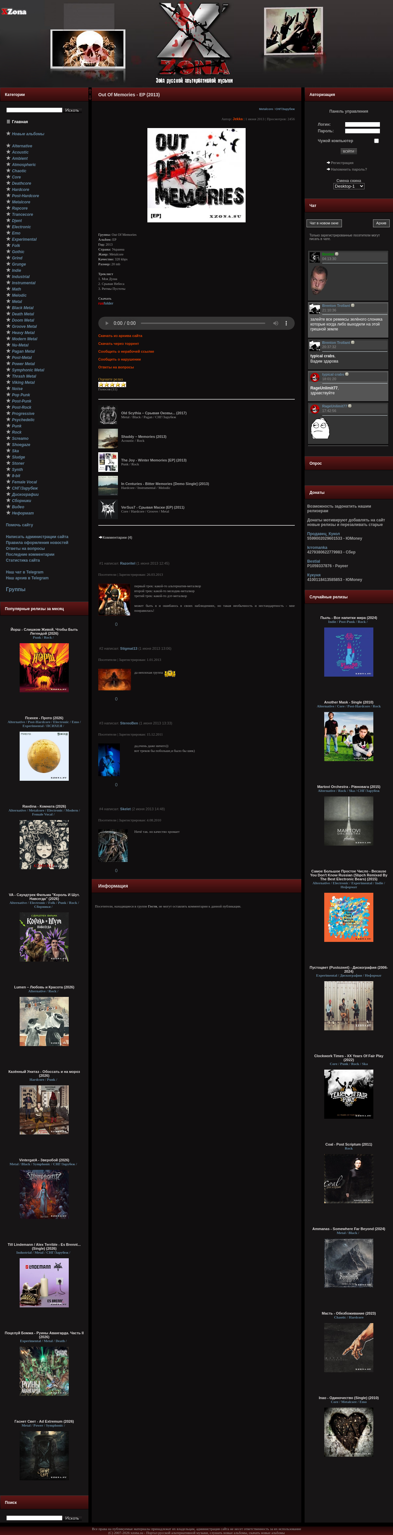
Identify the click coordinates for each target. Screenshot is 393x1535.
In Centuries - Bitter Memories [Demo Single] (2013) (165, 484)
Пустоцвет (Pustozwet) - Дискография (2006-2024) (349, 969)
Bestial (313, 561)
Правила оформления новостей (37, 542)
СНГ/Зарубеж (285, 109)
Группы (16, 589)
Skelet (125, 809)
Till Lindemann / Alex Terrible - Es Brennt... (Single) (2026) (44, 1246)
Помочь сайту (19, 525)
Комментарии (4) (115, 537)
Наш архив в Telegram (27, 578)
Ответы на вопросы (25, 548)
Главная (20, 122)
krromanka (317, 547)
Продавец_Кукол (323, 534)
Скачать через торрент (118, 344)
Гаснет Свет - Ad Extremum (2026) (44, 1421)
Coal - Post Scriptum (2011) (348, 1144)
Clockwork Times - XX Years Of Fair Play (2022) (348, 1058)
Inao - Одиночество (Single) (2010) (349, 1398)
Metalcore (266, 109)
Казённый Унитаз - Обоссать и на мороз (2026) (44, 1073)
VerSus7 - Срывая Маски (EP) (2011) (152, 507)
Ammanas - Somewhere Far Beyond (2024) (348, 1229)
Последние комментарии (30, 554)
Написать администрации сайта (37, 536)
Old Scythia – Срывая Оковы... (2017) (154, 413)
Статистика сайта (23, 560)
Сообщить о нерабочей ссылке (126, 351)
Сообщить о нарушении (119, 359)
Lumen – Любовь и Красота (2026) (44, 987)
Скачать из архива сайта (120, 336)
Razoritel (127, 563)
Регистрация (342, 163)
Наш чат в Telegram (25, 572)
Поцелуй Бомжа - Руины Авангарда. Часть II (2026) (44, 1335)
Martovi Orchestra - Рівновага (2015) (349, 787)
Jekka (238, 119)
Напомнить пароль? (349, 169)
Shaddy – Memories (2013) (143, 437)
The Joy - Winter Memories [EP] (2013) (154, 460)
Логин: (324, 124)
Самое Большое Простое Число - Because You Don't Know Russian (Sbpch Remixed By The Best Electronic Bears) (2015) (348, 875)
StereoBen (129, 723)
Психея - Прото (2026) (44, 718)
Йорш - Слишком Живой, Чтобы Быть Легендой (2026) (44, 631)
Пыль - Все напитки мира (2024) (348, 618)
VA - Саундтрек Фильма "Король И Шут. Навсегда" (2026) (44, 897)
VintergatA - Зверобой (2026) (44, 1160)
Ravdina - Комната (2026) (44, 806)
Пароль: (326, 131)
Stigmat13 (129, 648)
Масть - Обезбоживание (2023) (349, 1313)
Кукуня (314, 575)
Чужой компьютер (335, 141)
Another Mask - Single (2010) (348, 702)
